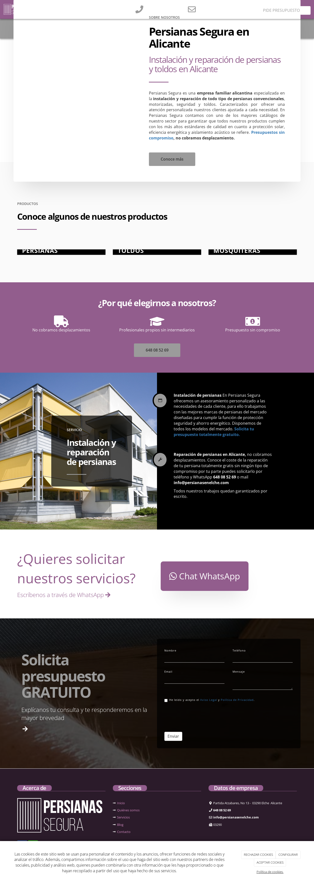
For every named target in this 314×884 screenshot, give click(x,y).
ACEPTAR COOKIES (270, 862)
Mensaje (239, 671)
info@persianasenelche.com (225, 7)
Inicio (121, 803)
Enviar (173, 736)
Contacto (124, 832)
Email (168, 671)
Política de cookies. (270, 872)
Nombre (170, 650)
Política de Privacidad (237, 700)
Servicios (123, 817)
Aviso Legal (208, 700)
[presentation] (201, 716)
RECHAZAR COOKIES (258, 854)
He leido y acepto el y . (209, 700)
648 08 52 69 (155, 7)
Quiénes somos (128, 810)
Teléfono (239, 650)
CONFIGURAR (288, 854)
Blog (120, 824)
